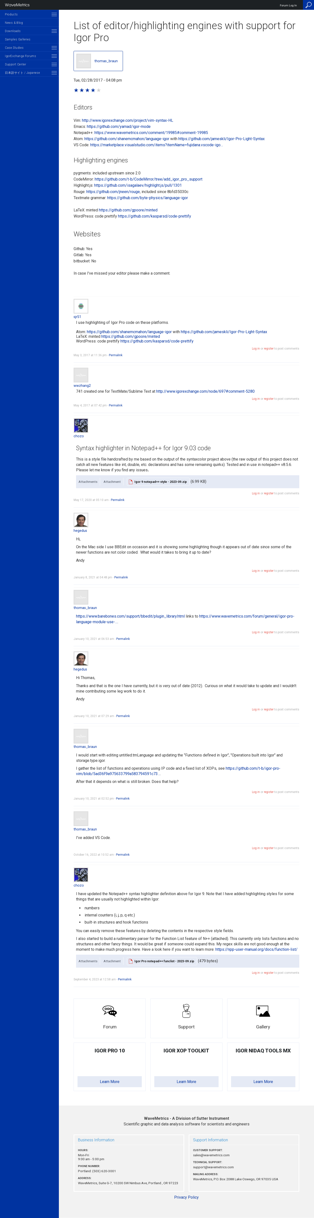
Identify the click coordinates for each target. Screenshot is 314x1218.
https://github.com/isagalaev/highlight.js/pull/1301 (138, 185)
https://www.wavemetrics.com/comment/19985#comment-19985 (151, 132)
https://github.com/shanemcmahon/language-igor (126, 138)
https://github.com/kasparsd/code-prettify (154, 216)
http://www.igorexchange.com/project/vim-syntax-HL (127, 120)
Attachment (112, 482)
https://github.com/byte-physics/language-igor (147, 197)
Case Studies (14, 47)
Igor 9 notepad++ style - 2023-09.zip (160, 482)
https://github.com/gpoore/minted (128, 210)
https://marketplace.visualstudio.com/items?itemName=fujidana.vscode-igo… (156, 145)
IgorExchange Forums (20, 56)
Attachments (87, 482)
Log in (256, 348)
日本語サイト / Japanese (22, 72)
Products (11, 14)
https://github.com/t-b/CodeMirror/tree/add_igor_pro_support (148, 179)
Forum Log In (288, 5)
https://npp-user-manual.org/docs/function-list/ (256, 949)
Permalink (115, 355)
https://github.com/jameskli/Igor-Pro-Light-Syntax (221, 138)
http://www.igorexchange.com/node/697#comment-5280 (205, 391)
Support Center (15, 64)
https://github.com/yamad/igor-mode (119, 126)
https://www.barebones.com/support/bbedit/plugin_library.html (130, 616)
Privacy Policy (186, 1197)
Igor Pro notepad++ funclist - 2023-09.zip (164, 961)
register (269, 348)
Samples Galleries (17, 39)
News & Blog (14, 22)
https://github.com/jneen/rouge (113, 191)
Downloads (13, 31)
